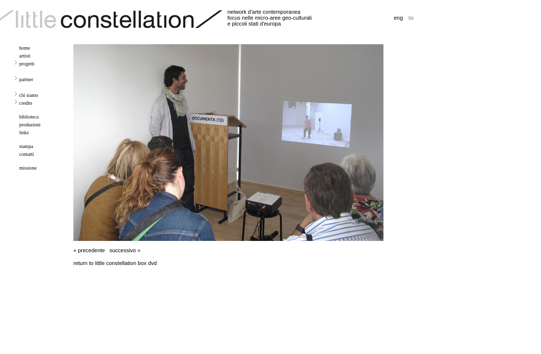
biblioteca (28, 116)
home (24, 48)
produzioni (29, 124)
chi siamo (28, 95)
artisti (25, 56)
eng (398, 18)
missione (28, 168)
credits (25, 103)
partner (26, 79)
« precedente (89, 250)
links (24, 132)
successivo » (124, 250)
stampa (26, 146)
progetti (26, 63)
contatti (26, 154)
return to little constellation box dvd (115, 263)
